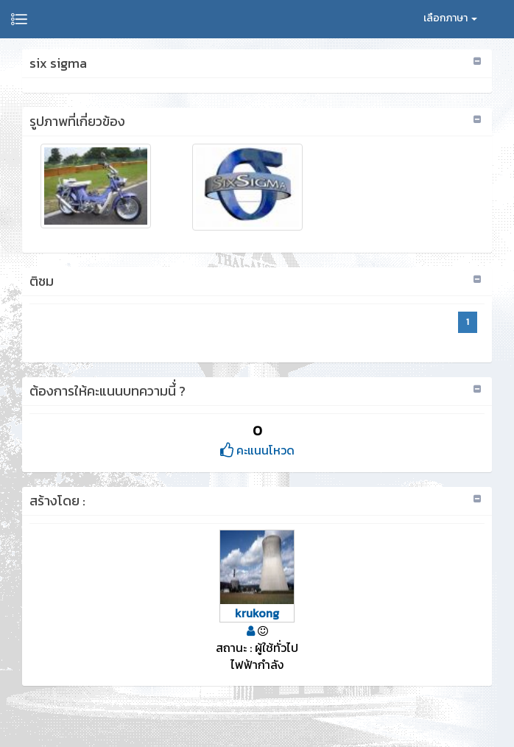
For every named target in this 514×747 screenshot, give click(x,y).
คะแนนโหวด (257, 450)
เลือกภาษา (450, 18)
